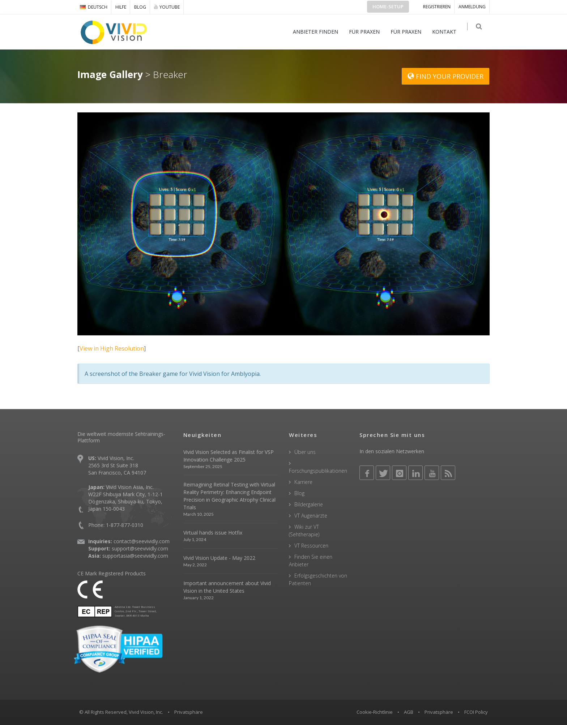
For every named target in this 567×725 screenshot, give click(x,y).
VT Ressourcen (311, 545)
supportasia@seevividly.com (135, 555)
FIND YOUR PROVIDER (445, 76)
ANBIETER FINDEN (319, 31)
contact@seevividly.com (142, 541)
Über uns (305, 452)
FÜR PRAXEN (368, 31)
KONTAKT (448, 31)
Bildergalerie (308, 504)
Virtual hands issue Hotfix (212, 532)
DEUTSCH (93, 7)
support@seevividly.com (140, 548)
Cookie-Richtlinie (375, 712)
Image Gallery (110, 74)
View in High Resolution (112, 348)
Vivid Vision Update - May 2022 (219, 557)
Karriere (303, 482)
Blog (140, 7)
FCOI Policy (476, 712)
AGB (408, 712)
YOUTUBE (167, 7)
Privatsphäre (439, 712)
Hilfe (120, 7)
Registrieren (437, 7)
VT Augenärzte (310, 515)
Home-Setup (388, 6)
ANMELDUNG (472, 7)
